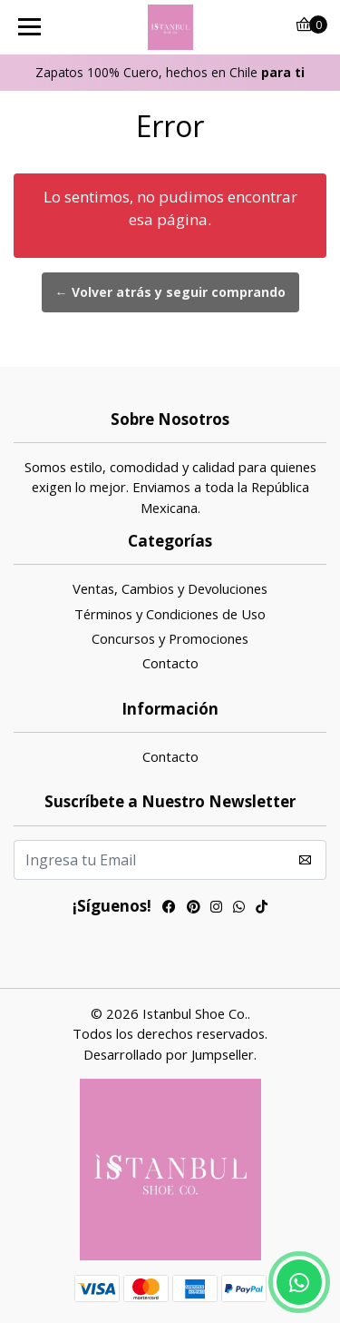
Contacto (170, 663)
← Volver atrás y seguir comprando (170, 292)
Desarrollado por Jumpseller (168, 1054)
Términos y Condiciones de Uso (170, 614)
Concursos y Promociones (170, 638)
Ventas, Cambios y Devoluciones (170, 588)
